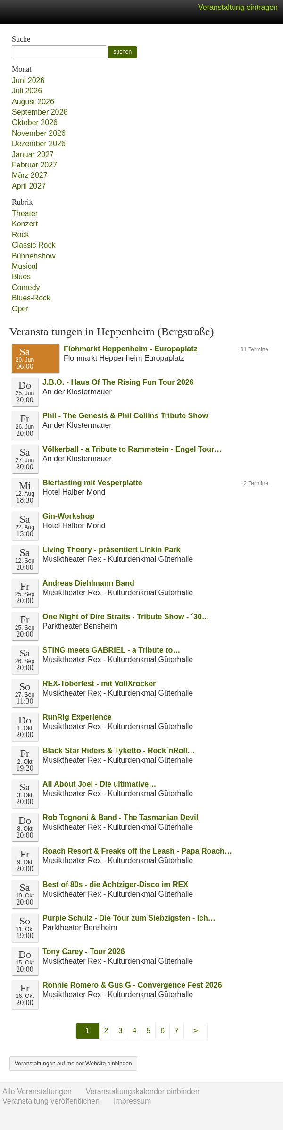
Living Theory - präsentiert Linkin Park (111, 550)
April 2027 (29, 186)
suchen (122, 52)
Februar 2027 (34, 165)
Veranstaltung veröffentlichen (51, 1101)
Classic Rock (33, 245)
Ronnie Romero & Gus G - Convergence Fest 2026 (132, 985)
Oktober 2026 (35, 122)
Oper (20, 309)
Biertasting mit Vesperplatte (92, 483)
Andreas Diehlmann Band (88, 583)
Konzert (25, 224)
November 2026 (39, 133)
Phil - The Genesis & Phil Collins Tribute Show (125, 416)
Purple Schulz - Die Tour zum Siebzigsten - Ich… (129, 918)
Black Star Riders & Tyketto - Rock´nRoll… (118, 751)
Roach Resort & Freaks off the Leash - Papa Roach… (137, 851)
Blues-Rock (31, 298)
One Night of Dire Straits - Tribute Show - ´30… (125, 617)
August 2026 (33, 102)
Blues (21, 277)
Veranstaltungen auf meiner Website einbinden (73, 1063)
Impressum (132, 1101)
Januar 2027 (33, 154)
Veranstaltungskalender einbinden (143, 1092)
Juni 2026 (28, 80)
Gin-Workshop (68, 516)
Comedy (26, 287)
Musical (24, 266)
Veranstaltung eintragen (238, 7)
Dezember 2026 (39, 144)
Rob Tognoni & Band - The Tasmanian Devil (120, 818)
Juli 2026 (27, 91)
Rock (20, 235)
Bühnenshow (34, 256)
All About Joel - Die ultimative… (99, 784)
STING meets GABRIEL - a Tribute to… (111, 650)
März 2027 (30, 175)
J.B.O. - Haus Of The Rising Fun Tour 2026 (118, 382)
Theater (25, 213)
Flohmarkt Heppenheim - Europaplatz (131, 349)
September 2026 (39, 112)
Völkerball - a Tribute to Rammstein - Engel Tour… (132, 449)
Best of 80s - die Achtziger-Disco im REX (115, 885)
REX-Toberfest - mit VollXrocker (99, 684)
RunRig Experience (77, 717)
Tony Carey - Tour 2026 (83, 951)
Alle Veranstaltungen (37, 1092)
